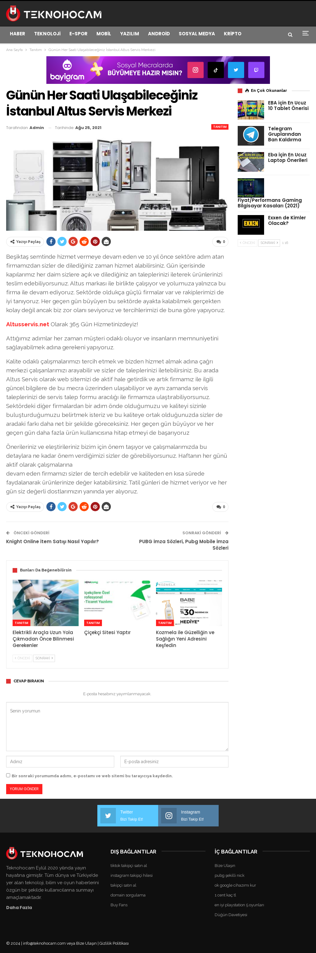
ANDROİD (159, 33)
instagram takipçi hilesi (132, 875)
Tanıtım (220, 126)
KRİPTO (232, 33)
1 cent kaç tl (225, 894)
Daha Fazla (19, 907)
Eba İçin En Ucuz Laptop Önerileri (287, 157)
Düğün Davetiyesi (231, 914)
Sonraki (44, 658)
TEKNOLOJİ (47, 33)
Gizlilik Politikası (114, 942)
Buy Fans (119, 904)
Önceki (22, 658)
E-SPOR (78, 33)
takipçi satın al (123, 884)
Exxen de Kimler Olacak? (287, 220)
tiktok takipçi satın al (129, 865)
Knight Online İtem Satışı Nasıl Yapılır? (52, 541)
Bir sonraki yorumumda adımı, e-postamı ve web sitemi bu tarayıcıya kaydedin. (92, 775)
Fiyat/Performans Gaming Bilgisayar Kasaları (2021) (270, 203)
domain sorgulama (128, 894)
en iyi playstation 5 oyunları (239, 904)
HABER (17, 33)
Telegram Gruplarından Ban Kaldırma (284, 134)
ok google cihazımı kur (235, 884)
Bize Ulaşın (225, 865)
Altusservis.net (27, 323)
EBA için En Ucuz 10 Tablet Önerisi (288, 106)
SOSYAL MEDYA (197, 33)
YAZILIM (129, 33)
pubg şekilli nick (229, 875)
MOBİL (103, 33)
